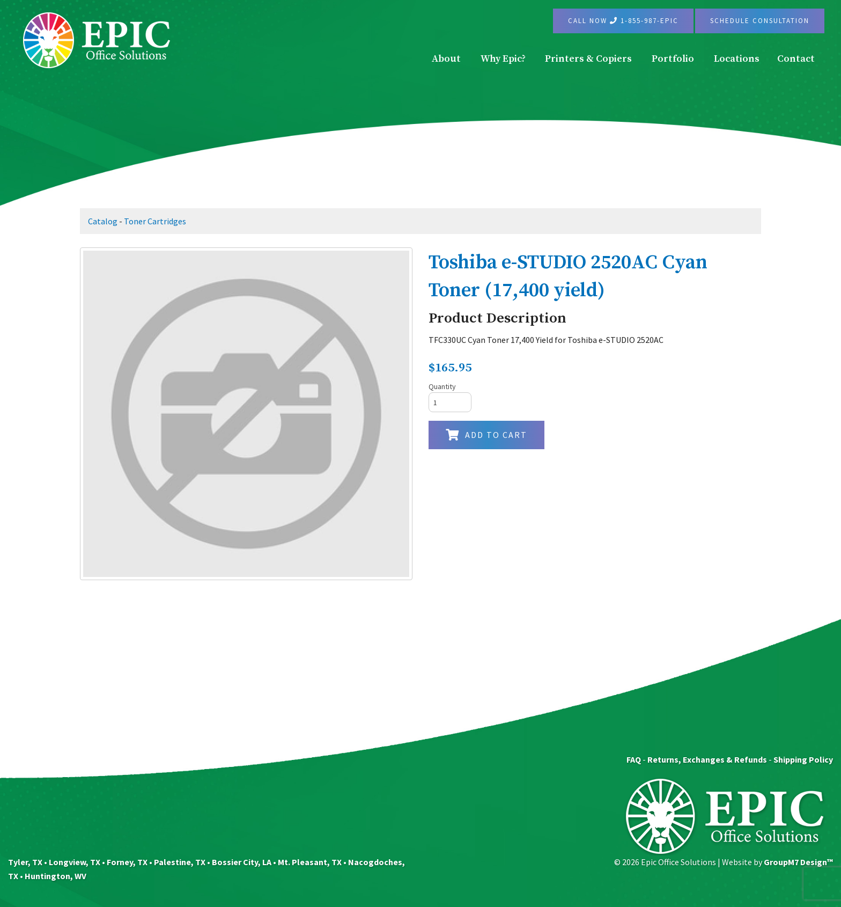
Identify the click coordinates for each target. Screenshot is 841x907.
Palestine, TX (179, 862)
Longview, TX (74, 862)
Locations (736, 59)
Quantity (442, 386)
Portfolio (673, 59)
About (446, 59)
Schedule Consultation (759, 20)
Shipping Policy (803, 759)
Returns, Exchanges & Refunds (707, 759)
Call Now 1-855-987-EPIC (623, 20)
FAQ (633, 759)
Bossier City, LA (241, 862)
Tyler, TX (25, 862)
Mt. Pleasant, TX (310, 862)
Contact (796, 59)
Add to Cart (486, 434)
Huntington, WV (55, 876)
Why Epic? (503, 59)
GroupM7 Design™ (798, 862)
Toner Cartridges (155, 221)
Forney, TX (127, 862)
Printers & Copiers (588, 59)
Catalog (102, 221)
